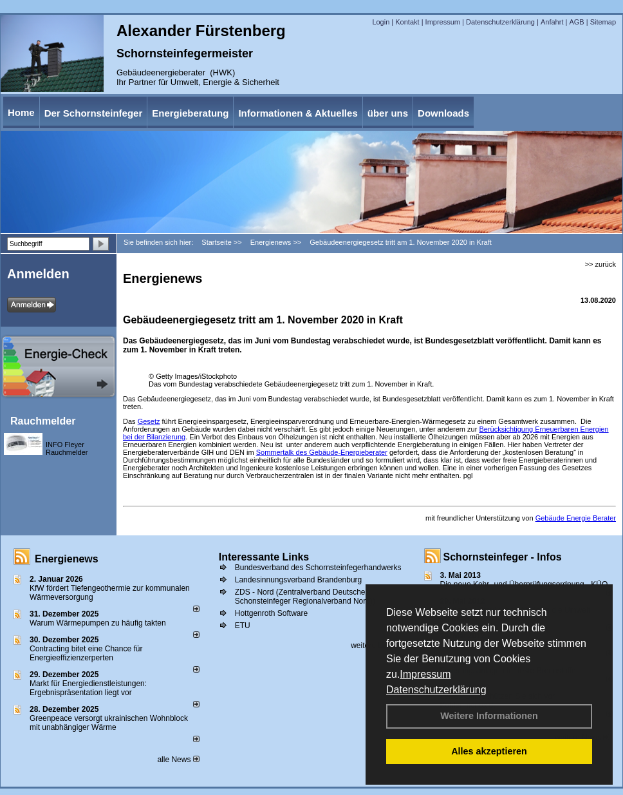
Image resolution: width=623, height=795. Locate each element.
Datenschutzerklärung (436, 689)
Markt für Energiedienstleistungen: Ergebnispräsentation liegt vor (88, 688)
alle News (178, 759)
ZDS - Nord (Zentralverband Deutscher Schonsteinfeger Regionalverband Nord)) (305, 597)
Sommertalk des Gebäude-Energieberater (321, 452)
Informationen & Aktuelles (297, 113)
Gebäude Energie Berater (575, 518)
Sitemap (603, 22)
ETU (242, 625)
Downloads (443, 113)
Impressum (425, 674)
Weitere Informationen (489, 716)
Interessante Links (264, 556)
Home (21, 112)
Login (380, 22)
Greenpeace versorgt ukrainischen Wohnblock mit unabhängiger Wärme (109, 723)
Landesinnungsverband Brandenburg (298, 579)
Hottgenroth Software (271, 613)
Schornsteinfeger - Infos (502, 556)
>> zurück (600, 264)
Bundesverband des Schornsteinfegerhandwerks (318, 567)
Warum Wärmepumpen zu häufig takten (98, 622)
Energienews (66, 558)
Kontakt (407, 22)
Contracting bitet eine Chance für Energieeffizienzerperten (86, 653)
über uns (387, 113)
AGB (576, 22)
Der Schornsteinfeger (93, 113)
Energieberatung (190, 113)
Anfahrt (552, 22)
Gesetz (149, 421)
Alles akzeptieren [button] (489, 751)
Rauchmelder (42, 421)
